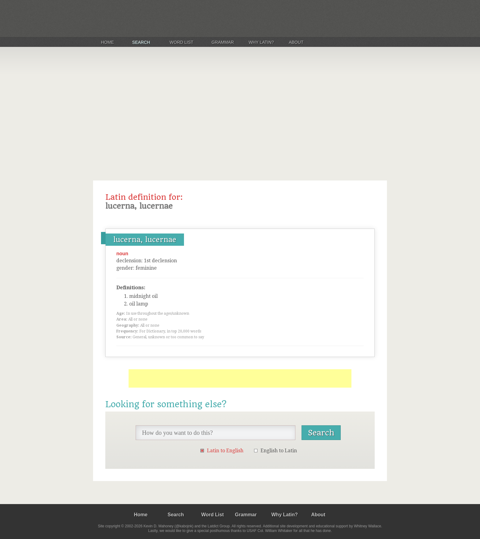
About (296, 42)
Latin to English (225, 451)
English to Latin (279, 451)
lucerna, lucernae (144, 239)
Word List (181, 42)
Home (107, 42)
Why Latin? (261, 42)
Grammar (223, 42)
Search (141, 42)
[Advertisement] (240, 111)
